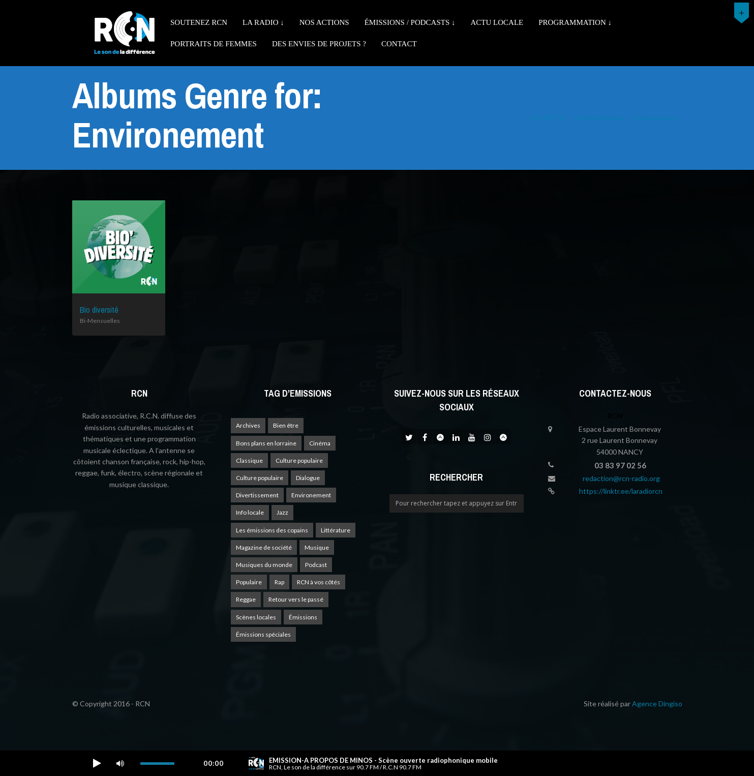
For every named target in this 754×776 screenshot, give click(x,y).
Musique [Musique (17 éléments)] (317, 547)
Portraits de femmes (213, 44)
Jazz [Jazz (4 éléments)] (282, 512)
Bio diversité (99, 309)
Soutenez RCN (198, 22)
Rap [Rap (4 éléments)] (279, 582)
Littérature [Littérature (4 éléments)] (335, 530)
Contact (399, 44)
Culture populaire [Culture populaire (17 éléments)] (299, 460)
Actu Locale (497, 22)
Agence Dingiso (657, 703)
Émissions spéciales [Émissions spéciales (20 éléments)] (263, 634)
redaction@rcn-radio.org (621, 478)
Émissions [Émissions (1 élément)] (303, 617)
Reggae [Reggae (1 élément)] (246, 599)
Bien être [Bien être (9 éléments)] (285, 425)
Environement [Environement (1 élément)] (311, 495)
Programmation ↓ (575, 22)
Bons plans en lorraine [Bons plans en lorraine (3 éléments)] (266, 443)
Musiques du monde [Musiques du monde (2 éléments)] (264, 565)
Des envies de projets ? (319, 44)
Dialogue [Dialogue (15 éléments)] (308, 478)
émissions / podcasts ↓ (410, 22)
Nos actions (324, 22)
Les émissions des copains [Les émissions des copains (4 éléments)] (272, 530)
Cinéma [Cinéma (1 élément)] (319, 443)
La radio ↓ (263, 22)
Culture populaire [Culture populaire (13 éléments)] (259, 478)
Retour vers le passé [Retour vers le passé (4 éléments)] (295, 599)
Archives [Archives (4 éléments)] (248, 425)
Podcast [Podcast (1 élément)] (316, 565)
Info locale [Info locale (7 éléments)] (250, 512)
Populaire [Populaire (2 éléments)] (249, 582)
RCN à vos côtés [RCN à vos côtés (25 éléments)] (318, 582)
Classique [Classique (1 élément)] (249, 460)
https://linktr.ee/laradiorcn (620, 491)
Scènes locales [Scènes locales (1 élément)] (256, 617)
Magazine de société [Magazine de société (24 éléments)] (264, 547)
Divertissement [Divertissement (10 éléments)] (257, 495)
